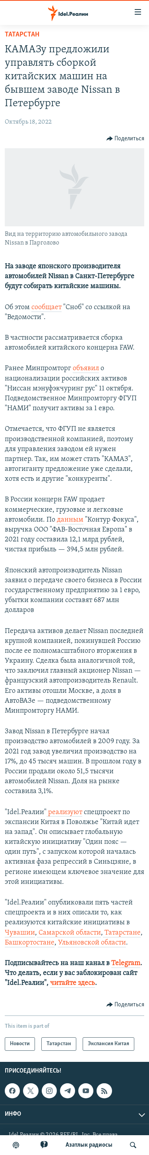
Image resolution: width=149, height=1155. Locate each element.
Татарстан (22, 34)
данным (70, 520)
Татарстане (122, 933)
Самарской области (70, 933)
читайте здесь (72, 983)
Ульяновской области (92, 943)
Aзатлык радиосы (89, 1145)
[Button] (125, 138)
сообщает (46, 307)
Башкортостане (29, 943)
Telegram (125, 963)
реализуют (65, 812)
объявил (86, 368)
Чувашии (20, 933)
